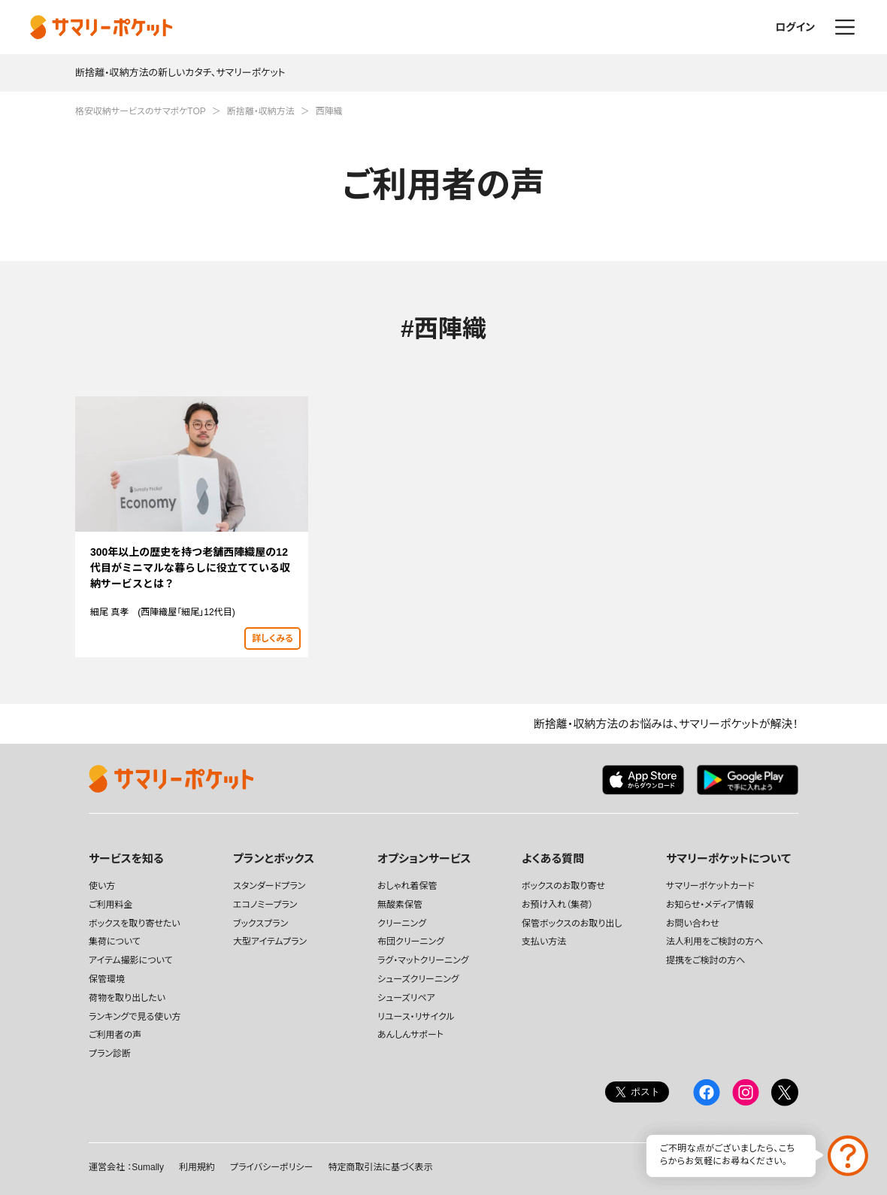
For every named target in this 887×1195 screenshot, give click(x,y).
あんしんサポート (410, 1035)
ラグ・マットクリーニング (423, 960)
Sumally (148, 1167)
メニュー (845, 27)
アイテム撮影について (131, 960)
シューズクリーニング (418, 979)
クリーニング (401, 923)
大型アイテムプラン (270, 941)
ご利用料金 (111, 904)
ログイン (795, 27)
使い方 (102, 886)
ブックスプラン (260, 923)
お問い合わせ (692, 923)
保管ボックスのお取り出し (572, 923)
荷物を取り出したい (127, 998)
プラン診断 (110, 1053)
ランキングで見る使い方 (135, 1017)
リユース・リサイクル (416, 1017)
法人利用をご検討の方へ (714, 941)
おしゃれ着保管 (407, 886)
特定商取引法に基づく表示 (380, 1167)
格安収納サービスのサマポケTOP (140, 111)
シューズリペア (406, 998)
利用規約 (197, 1167)
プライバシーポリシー (271, 1167)
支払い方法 (544, 941)
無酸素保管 (399, 904)
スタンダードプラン (269, 886)
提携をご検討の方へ (705, 960)
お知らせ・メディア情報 (710, 904)
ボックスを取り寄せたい (134, 923)
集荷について (115, 941)
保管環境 (107, 979)
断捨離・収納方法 (261, 111)
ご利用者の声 (115, 1035)
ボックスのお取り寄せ (563, 886)
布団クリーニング (410, 941)
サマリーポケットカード (710, 886)
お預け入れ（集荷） (557, 904)
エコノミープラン (265, 904)
